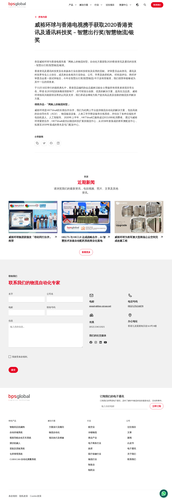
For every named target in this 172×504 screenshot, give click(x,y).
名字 (11, 293)
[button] (72, 5)
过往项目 (110, 4)
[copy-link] (37, 143)
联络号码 (51, 307)
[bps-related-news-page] (33, 217)
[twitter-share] (44, 143)
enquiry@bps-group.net (100, 306)
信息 (11, 320)
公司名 (50, 293)
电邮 (11, 307)
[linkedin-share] (58, 143)
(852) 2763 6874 (135, 306)
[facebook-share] (51, 143)
